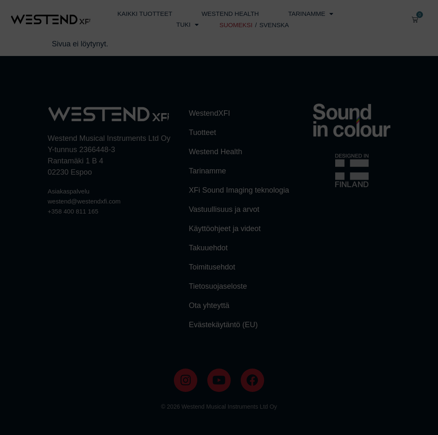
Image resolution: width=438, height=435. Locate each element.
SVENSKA (274, 24)
